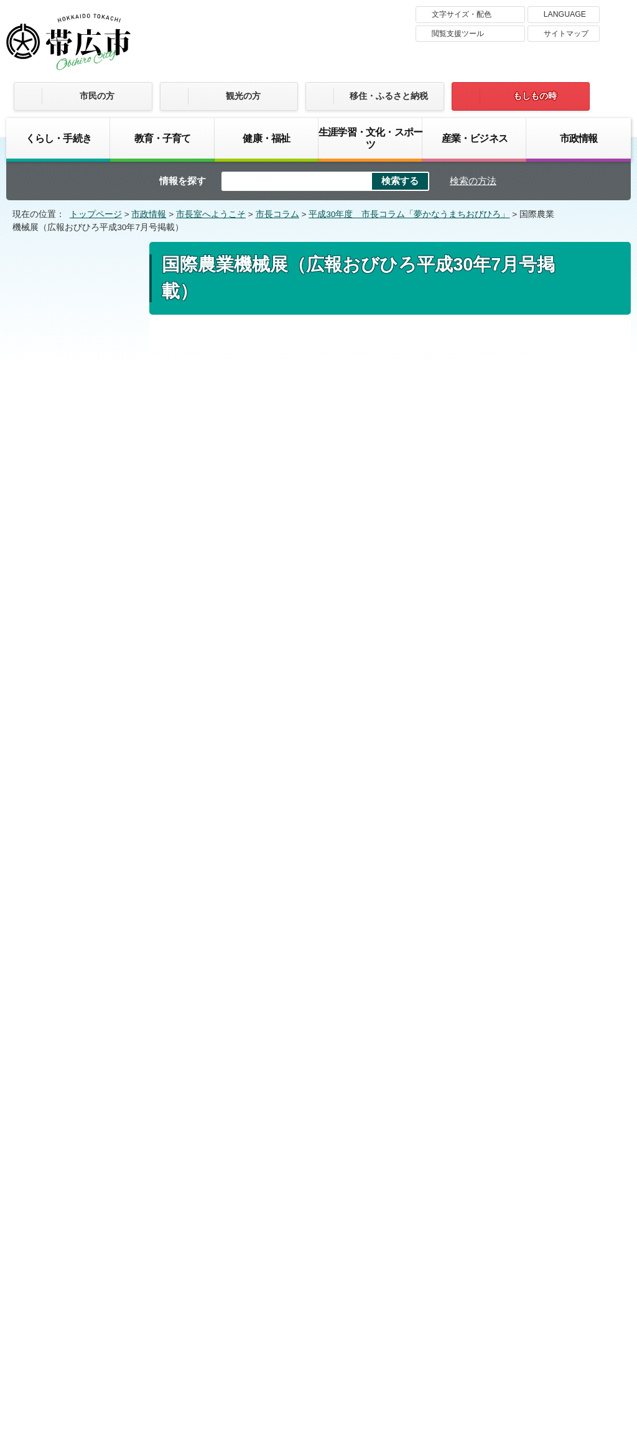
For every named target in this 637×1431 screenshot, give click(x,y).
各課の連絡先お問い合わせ (537, 1324)
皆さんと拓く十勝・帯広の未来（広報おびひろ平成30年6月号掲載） (78, 765)
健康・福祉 (266, 138)
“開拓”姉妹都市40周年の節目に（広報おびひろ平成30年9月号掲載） (78, 637)
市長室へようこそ (211, 214)
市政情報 (579, 138)
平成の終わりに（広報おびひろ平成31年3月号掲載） (78, 402)
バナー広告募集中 (318, 1085)
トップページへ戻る (578, 1000)
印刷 (491, 356)
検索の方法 (473, 180)
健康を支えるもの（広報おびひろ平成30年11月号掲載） (79, 543)
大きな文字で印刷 (567, 356)
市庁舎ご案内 (123, 1336)
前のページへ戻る (480, 1000)
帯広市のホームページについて (153, 1245)
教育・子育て (162, 138)
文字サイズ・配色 (461, 14)
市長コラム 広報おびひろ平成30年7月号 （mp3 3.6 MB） (302, 834)
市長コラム (277, 214)
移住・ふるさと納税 (389, 96)
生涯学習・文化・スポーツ (370, 138)
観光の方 (243, 96)
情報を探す (182, 180)
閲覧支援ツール (458, 33)
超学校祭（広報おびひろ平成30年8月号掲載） (78, 678)
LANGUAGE (565, 14)
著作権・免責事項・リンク (303, 1245)
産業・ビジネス (475, 138)
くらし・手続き (58, 138)
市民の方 (97, 96)
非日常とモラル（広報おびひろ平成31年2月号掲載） (78, 449)
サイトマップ (566, 33)
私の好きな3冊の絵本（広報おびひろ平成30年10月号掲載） (79, 590)
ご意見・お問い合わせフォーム (247, 953)
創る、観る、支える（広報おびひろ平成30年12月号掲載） (79, 496)
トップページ (96, 214)
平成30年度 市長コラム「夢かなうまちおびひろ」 (409, 214)
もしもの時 (535, 96)
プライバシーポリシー (433, 1245)
